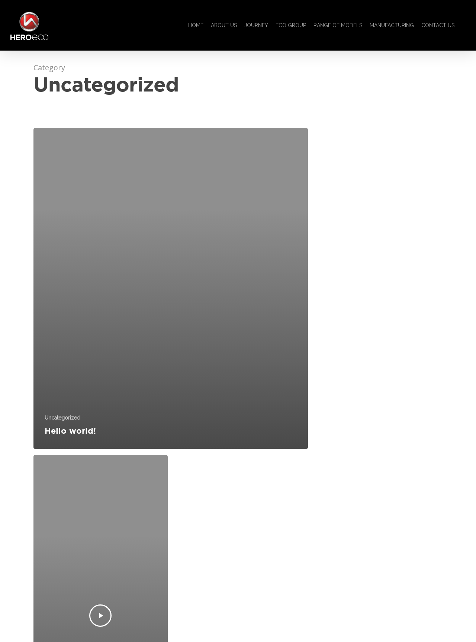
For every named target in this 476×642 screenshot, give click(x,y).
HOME (195, 25)
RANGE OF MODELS (337, 25)
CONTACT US (437, 25)
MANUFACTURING (392, 25)
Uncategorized (62, 418)
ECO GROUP (291, 25)
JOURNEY (256, 25)
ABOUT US (224, 25)
